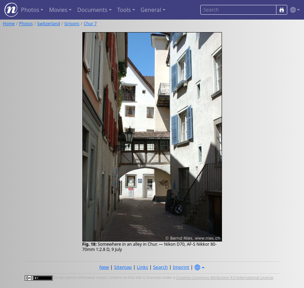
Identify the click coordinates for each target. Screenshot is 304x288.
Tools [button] (124, 10)
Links (142, 267)
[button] (293, 9)
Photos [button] (30, 10)
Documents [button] (92, 10)
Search (160, 267)
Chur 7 (90, 24)
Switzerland (48, 24)
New (104, 267)
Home (9, 24)
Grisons (71, 24)
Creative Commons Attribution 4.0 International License (224, 277)
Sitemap (123, 267)
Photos (26, 24)
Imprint (181, 267)
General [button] (151, 10)
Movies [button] (58, 10)
